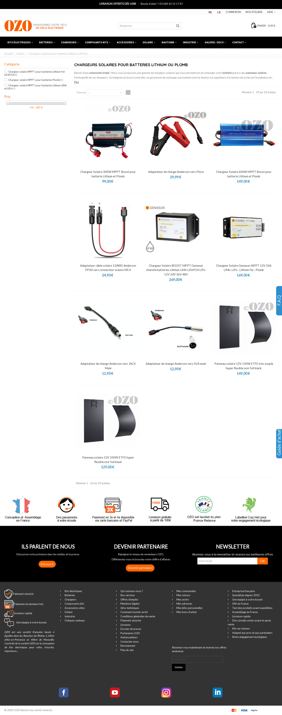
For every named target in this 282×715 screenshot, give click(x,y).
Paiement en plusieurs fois (28, 604)
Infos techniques (129, 607)
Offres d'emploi (129, 599)
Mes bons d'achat (186, 612)
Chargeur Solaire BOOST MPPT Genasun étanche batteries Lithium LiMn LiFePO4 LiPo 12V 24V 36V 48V (175, 270)
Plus (76, 82)
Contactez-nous (129, 641)
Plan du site (127, 650)
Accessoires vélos (74, 607)
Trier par (81, 92)
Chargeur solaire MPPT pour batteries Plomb (35, 79)
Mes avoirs (182, 599)
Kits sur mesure (241, 628)
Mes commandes (186, 591)
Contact (238, 42)
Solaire (148, 42)
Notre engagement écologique (249, 636)
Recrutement (127, 645)
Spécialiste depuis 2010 (245, 595)
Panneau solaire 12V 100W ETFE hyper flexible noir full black (108, 460)
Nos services (127, 595)
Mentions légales (130, 603)
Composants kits (96, 42)
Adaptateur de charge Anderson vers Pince (176, 171)
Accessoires (125, 42)
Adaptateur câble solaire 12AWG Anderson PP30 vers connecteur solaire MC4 (108, 268)
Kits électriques (19, 42)
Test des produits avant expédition (252, 607)
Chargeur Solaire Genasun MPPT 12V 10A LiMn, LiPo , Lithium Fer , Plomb (243, 268)
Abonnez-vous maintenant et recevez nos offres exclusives (199, 649)
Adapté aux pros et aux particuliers (252, 632)
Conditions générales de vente (137, 616)
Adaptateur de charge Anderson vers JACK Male (108, 366)
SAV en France (240, 603)
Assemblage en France (245, 612)
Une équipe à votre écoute (247, 599)
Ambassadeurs (128, 637)
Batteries (45, 42)
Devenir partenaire (140, 568)
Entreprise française (243, 591)
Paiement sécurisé (23, 593)
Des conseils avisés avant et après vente (249, 622)
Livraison (125, 624)
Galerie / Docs (214, 42)
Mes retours (183, 595)
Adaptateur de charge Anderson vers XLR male (176, 363)
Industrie (189, 42)
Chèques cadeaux (74, 620)
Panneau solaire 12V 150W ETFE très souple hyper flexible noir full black (243, 366)
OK (262, 561)
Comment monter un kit (134, 612)
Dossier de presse (130, 628)
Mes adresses (184, 603)
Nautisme (168, 42)
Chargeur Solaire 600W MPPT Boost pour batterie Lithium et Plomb (243, 174)
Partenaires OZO (130, 633)
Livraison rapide (241, 616)
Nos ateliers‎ (254, 12)
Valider (179, 667)
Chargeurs (68, 42)
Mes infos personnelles (189, 607)
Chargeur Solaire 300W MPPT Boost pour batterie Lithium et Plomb (108, 174)
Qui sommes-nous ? (131, 591)
